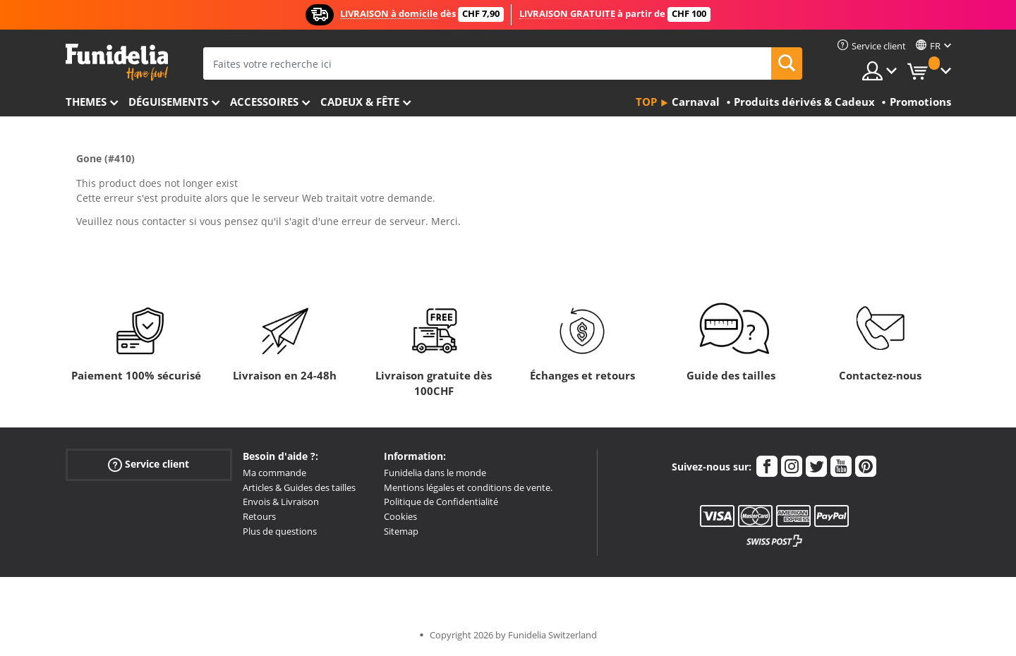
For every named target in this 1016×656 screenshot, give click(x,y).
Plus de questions (280, 531)
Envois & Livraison (281, 501)
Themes (86, 102)
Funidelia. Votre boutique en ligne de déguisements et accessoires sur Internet (117, 62)
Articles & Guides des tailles (299, 487)
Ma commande (274, 472)
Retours (259, 516)
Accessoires (264, 102)
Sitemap (401, 531)
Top (646, 102)
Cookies (400, 516)
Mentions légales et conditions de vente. (468, 487)
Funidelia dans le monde (435, 472)
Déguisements (168, 102)
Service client (148, 464)
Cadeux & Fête (359, 102)
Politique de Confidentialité (441, 501)
